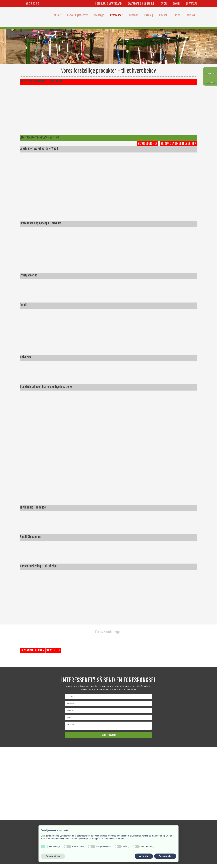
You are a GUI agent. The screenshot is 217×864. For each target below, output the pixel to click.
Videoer (163, 15)
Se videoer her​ (148, 144)
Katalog (148, 15)
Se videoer (53, 650)
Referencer (116, 15)
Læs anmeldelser (32, 650)
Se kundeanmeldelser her (178, 144)
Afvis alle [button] (143, 856)
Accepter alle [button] (165, 856)
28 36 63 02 (32, 3)
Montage (99, 15)
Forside (57, 15)
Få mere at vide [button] (53, 856)
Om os (177, 15)
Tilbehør (133, 15)
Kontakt (191, 15)
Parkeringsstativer (77, 15)
